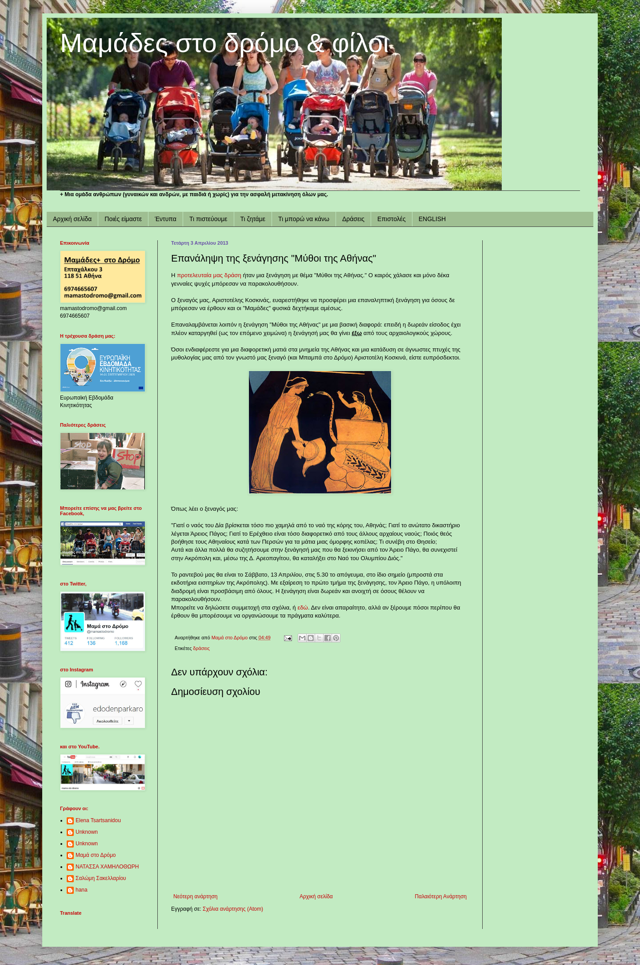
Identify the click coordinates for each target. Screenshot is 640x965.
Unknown (87, 832)
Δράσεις (353, 218)
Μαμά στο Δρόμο (96, 855)
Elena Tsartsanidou (98, 820)
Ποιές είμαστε (123, 218)
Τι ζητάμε (252, 218)
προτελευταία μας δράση (209, 275)
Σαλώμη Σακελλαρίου (101, 878)
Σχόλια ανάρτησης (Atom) (233, 909)
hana (82, 890)
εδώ (302, 607)
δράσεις (201, 648)
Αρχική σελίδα (72, 218)
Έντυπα (165, 218)
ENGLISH (432, 218)
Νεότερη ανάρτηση (195, 896)
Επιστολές (391, 218)
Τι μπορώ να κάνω (303, 218)
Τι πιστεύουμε (208, 218)
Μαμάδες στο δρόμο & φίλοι (224, 43)
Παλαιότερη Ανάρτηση (441, 896)
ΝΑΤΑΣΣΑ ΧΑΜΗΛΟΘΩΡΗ (107, 867)
